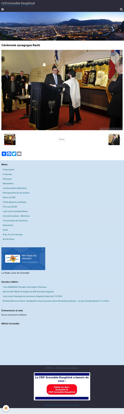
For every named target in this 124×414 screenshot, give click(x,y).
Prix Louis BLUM (10, 207)
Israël (5, 230)
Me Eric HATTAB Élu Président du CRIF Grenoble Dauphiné (28, 292)
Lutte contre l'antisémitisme (15, 211)
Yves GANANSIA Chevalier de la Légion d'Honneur (25, 287)
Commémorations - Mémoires (16, 216)
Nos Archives (8, 239)
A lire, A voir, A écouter (13, 234)
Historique (7, 179)
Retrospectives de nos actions (16, 193)
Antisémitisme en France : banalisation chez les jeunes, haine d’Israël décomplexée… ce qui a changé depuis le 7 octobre (56, 301)
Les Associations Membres (15, 188)
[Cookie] (6, 408)
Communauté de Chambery (15, 220)
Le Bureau (7, 174)
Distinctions (8, 225)
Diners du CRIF (9, 197)
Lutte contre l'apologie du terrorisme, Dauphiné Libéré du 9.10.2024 (32, 296)
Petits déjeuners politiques (14, 202)
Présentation (8, 170)
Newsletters (8, 183)
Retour (62, 139)
